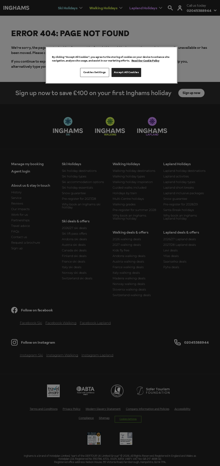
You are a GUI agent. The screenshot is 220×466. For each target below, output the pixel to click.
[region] (111, 65)
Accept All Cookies (126, 72)
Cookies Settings (94, 72)
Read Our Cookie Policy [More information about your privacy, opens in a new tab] (145, 60)
